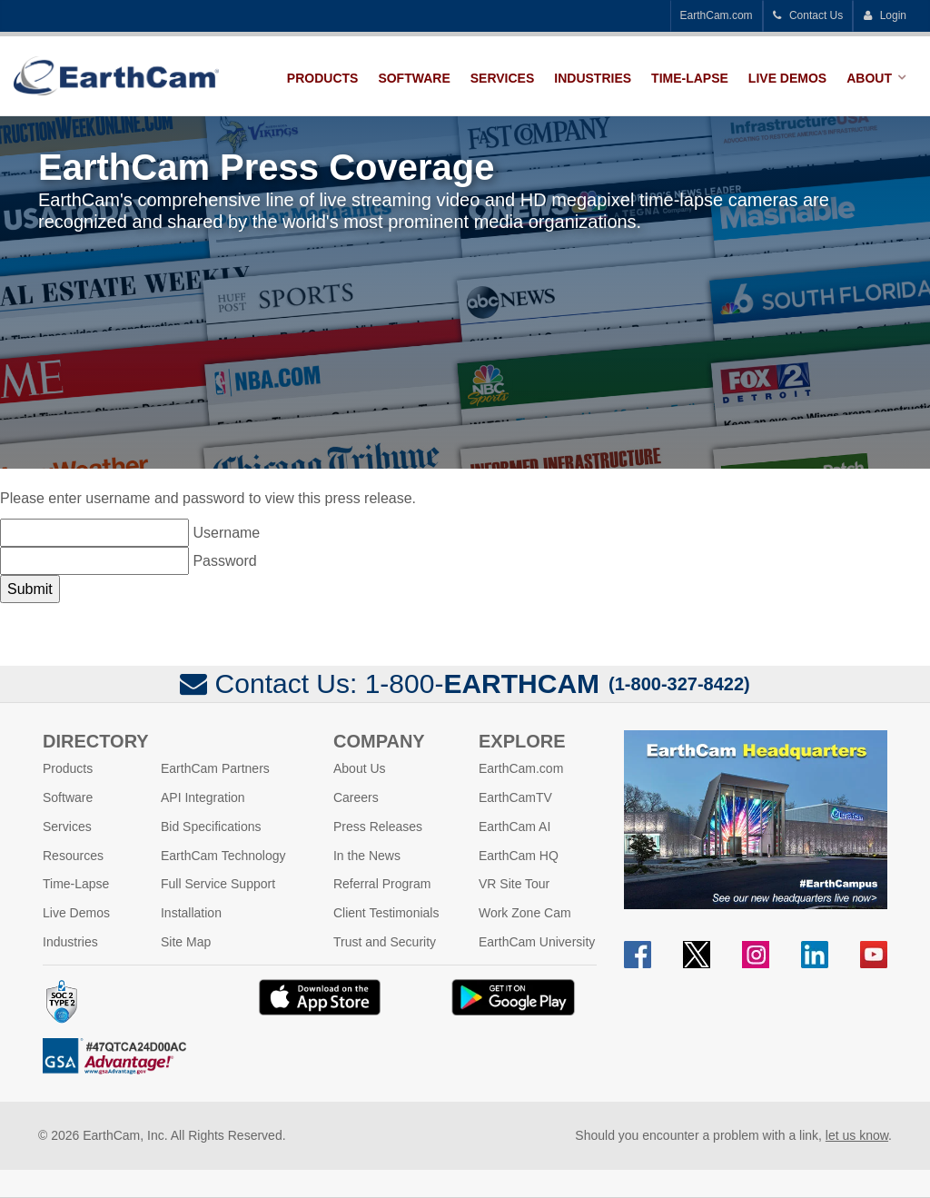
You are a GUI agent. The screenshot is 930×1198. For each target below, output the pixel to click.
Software (414, 78)
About (869, 78)
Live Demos (787, 78)
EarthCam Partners (215, 768)
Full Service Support (218, 883)
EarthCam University (537, 942)
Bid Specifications (211, 826)
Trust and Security (384, 942)
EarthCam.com (716, 15)
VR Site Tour (514, 883)
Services (502, 78)
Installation (191, 913)
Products (323, 78)
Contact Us (808, 15)
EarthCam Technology (223, 855)
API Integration (203, 797)
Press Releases (377, 826)
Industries (592, 78)
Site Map (186, 942)
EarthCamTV (515, 797)
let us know (857, 1135)
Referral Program (381, 883)
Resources (73, 855)
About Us (359, 768)
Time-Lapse (689, 78)
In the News (367, 855)
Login (884, 15)
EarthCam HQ (519, 855)
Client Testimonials (386, 913)
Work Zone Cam (525, 913)
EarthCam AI (514, 826)
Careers (356, 797)
